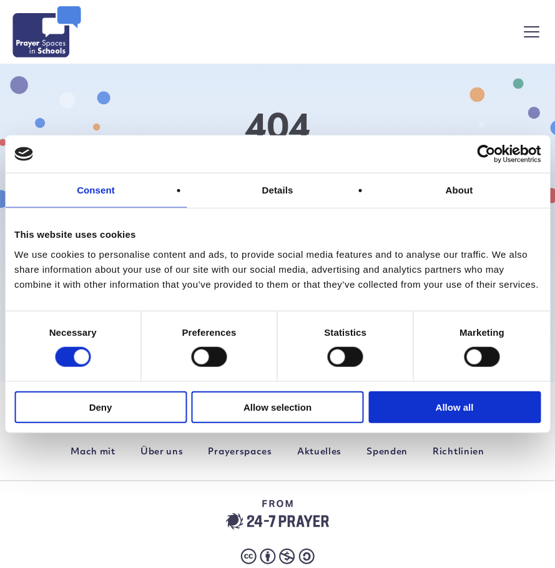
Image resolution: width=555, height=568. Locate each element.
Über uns (162, 452)
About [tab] (459, 190)
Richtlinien (458, 452)
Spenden (387, 452)
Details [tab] (277, 190)
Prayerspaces (240, 452)
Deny (100, 406)
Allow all (455, 406)
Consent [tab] (96, 190)
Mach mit (93, 452)
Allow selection (277, 406)
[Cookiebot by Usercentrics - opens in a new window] (486, 154)
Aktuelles (319, 452)
